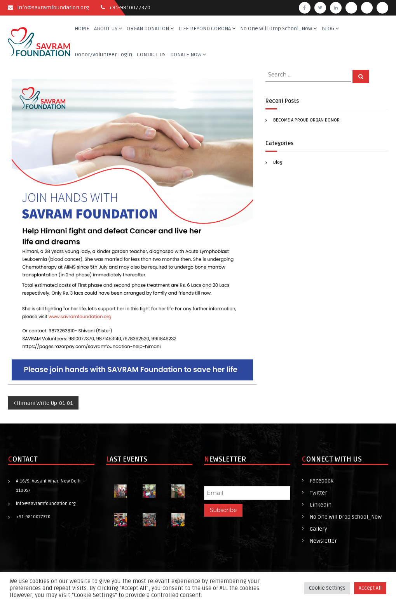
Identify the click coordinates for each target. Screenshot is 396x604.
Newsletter (323, 541)
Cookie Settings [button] (327, 588)
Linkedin (320, 505)
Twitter (318, 492)
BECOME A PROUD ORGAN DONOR (306, 120)
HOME (82, 28)
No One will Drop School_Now (276, 28)
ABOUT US (105, 28)
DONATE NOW (185, 54)
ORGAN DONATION (148, 28)
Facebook (321, 480)
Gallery (318, 529)
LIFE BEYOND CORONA (204, 28)
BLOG (327, 28)
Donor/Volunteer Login (103, 54)
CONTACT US (151, 54)
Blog (278, 162)
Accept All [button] (370, 588)
